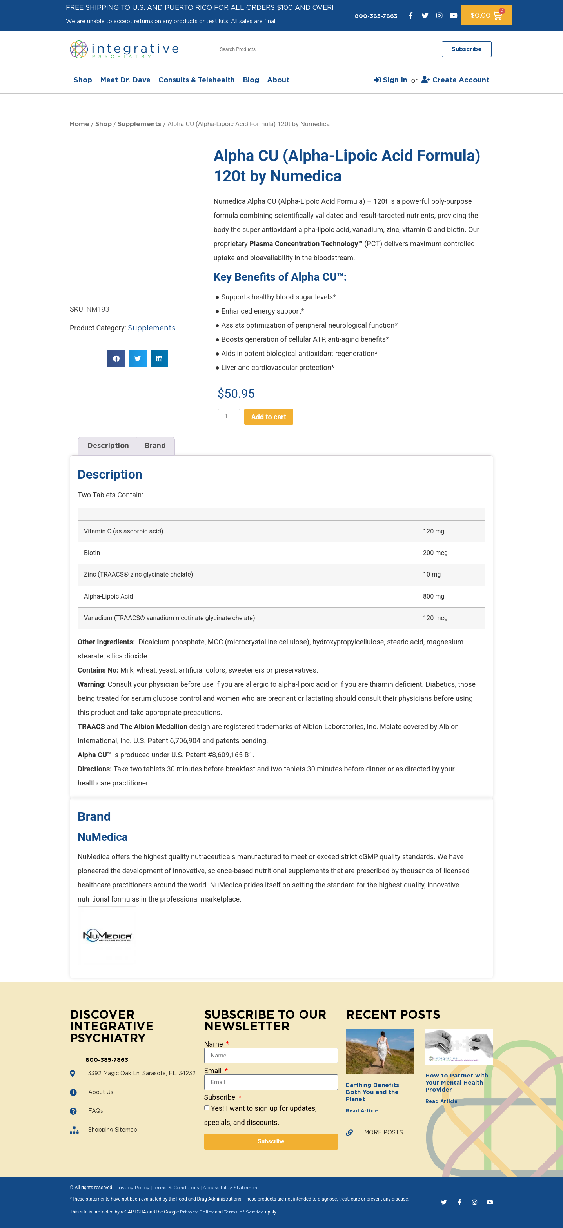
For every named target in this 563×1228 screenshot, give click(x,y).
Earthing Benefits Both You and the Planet (372, 1092)
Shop (83, 80)
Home (79, 124)
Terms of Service (244, 1212)
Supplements (140, 124)
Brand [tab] (155, 446)
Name (214, 1044)
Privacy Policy (132, 1187)
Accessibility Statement (231, 1187)
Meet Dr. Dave (125, 80)
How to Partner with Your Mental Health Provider (456, 1083)
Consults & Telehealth (196, 80)
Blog (251, 80)
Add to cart (268, 417)
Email (213, 1070)
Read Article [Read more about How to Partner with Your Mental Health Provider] (441, 1101)
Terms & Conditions (176, 1187)
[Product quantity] (229, 416)
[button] (116, 334)
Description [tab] (108, 446)
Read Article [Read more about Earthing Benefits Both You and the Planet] (362, 1110)
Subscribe (220, 1097)
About (278, 80)
